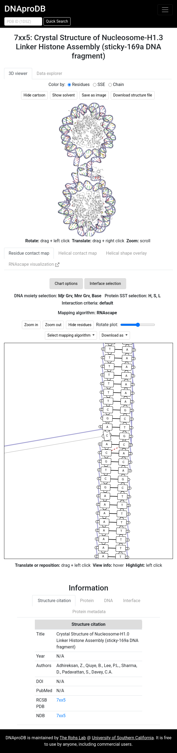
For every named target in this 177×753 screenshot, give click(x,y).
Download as (113, 335)
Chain (118, 84)
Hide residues (79, 325)
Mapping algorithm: (87, 312)
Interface (131, 600)
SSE (101, 84)
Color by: (56, 84)
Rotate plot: (107, 324)
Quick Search (57, 21)
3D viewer (18, 73)
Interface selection (105, 283)
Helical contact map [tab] (77, 253)
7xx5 (61, 700)
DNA (108, 600)
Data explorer (49, 73)
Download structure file (132, 95)
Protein (87, 600)
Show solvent (63, 95)
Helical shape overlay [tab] (126, 253)
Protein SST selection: (133, 295)
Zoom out (53, 325)
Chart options (66, 283)
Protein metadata (88, 611)
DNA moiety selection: (57, 295)
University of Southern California (123, 737)
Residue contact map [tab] (29, 253)
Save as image (94, 95)
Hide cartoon (34, 95)
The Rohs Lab (73, 737)
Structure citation (54, 600)
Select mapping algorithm (69, 335)
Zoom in (31, 325)
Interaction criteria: (87, 303)
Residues (81, 84)
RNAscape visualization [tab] (34, 264)
